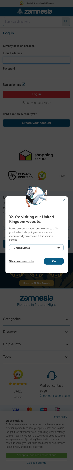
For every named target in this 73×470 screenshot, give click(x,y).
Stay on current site (21, 261)
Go (54, 261)
